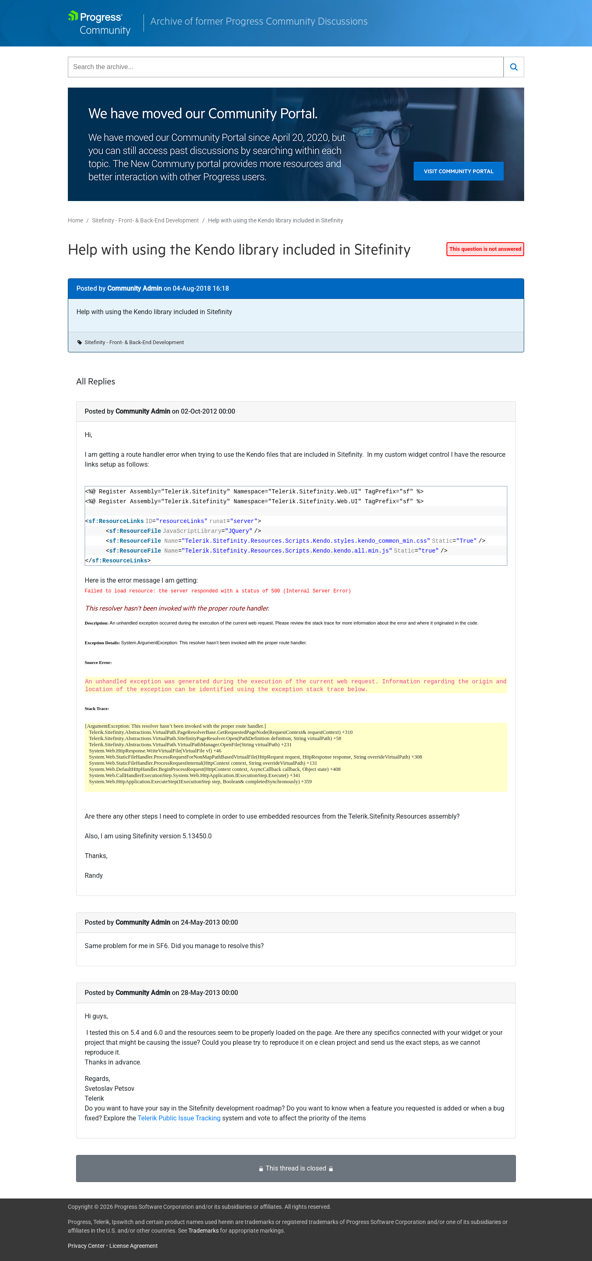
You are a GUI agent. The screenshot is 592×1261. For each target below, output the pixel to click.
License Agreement (133, 1245)
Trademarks (203, 1230)
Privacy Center (86, 1245)
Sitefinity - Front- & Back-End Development (145, 220)
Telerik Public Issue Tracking (179, 1118)
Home (75, 220)
